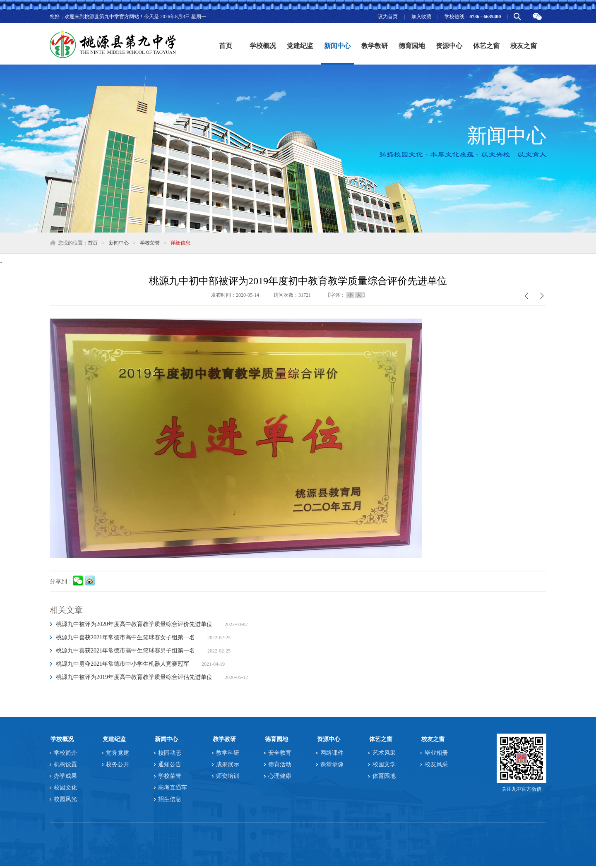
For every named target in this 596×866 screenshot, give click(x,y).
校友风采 (436, 764)
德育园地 (276, 739)
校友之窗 (433, 739)
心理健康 (279, 776)
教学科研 (227, 753)
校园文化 (65, 787)
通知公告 (169, 764)
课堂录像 (332, 764)
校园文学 (384, 764)
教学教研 (224, 739)
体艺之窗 (380, 739)
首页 (225, 45)
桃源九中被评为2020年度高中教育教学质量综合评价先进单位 (134, 624)
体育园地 (384, 776)
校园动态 (169, 753)
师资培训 (227, 776)
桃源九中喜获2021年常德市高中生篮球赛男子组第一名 (125, 651)
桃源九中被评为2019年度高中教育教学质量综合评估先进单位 (134, 677)
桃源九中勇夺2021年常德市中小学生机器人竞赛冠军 (122, 664)
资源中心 (328, 739)
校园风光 (65, 799)
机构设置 (65, 764)
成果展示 (227, 764)
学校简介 (65, 753)
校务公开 (117, 764)
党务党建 (117, 753)
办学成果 (65, 776)
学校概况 (62, 739)
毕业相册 (436, 753)
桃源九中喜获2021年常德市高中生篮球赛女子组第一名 (125, 637)
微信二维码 (537, 16)
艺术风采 (384, 753)
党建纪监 (114, 739)
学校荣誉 (150, 243)
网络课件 (332, 753)
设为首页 (388, 16)
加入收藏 (421, 16)
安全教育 (279, 753)
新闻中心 (119, 243)
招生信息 (169, 799)
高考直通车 (172, 787)
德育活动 (279, 764)
